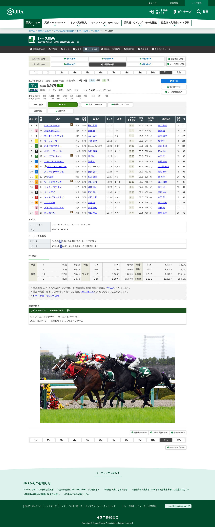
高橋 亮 (161, 207)
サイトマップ (51, 506)
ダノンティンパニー (57, 166)
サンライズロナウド (54, 135)
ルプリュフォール (53, 151)
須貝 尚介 (162, 161)
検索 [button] (202, 11)
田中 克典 (162, 202)
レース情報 (196, 3)
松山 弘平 (92, 125)
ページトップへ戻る (176, 447)
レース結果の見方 (173, 92)
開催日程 (129, 49)
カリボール (49, 213)
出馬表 (53, 49)
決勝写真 (60, 111)
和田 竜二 (92, 213)
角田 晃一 (162, 197)
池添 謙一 (92, 172)
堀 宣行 (161, 141)
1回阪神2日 (107, 64)
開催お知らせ (37, 49)
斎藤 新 (91, 131)
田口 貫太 (92, 192)
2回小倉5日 (146, 59)
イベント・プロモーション (105, 24)
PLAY (63, 104)
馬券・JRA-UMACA (55, 24)
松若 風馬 (92, 177)
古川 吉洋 (92, 136)
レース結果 (91, 49)
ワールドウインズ (53, 182)
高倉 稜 (91, 202)
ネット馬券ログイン (158, 11)
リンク (62, 506)
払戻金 (77, 49)
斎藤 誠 (161, 131)
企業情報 (174, 3)
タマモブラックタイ (54, 197)
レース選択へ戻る (175, 64)
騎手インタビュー (120, 104)
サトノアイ (49, 192)
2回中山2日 (70, 64)
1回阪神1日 (108, 59)
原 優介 (91, 156)
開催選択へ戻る (176, 59)
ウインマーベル (51, 125)
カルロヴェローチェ (54, 161)
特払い (110, 287)
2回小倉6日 (146, 64)
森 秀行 (161, 177)
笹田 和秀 (162, 182)
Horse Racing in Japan (178, 506)
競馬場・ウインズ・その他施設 (140, 24)
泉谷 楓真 (92, 207)
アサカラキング (51, 130)
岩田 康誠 (92, 151)
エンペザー (49, 202)
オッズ (65, 49)
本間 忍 (161, 156)
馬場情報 (143, 49)
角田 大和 (92, 197)
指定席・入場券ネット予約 (175, 24)
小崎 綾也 (92, 141)
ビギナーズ (182, 12)
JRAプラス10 (87, 291)
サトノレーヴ (50, 141)
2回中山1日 (70, 59)
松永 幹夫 (162, 151)
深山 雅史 (162, 125)
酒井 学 (91, 161)
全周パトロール (94, 104)
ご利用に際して (75, 506)
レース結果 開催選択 (64, 30)
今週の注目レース (161, 49)
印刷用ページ (174, 87)
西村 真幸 (162, 213)
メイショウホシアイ (54, 207)
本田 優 (161, 187)
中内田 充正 (163, 166)
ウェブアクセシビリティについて (100, 506)
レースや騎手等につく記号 (46, 295)
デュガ (50, 176)
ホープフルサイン (53, 156)
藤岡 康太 (92, 187)
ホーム (32, 30)
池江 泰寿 (162, 172)
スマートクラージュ (54, 171)
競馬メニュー (33, 24)
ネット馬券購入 (78, 24)
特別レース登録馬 (110, 49)
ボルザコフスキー (53, 146)
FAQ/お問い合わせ (33, 506)
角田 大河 (92, 182)
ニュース (152, 3)
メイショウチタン (53, 187)
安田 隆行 (162, 136)
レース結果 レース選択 (88, 30)
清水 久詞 (162, 146)
